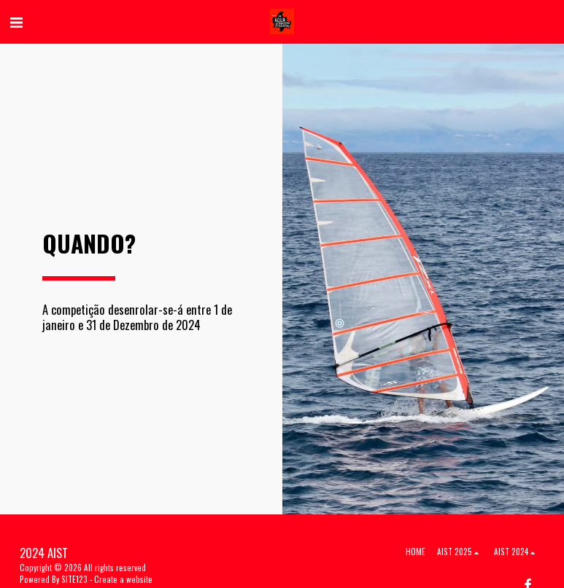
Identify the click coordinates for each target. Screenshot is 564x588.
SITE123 (74, 579)
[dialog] (536, 559)
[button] (16, 21)
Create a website (123, 579)
